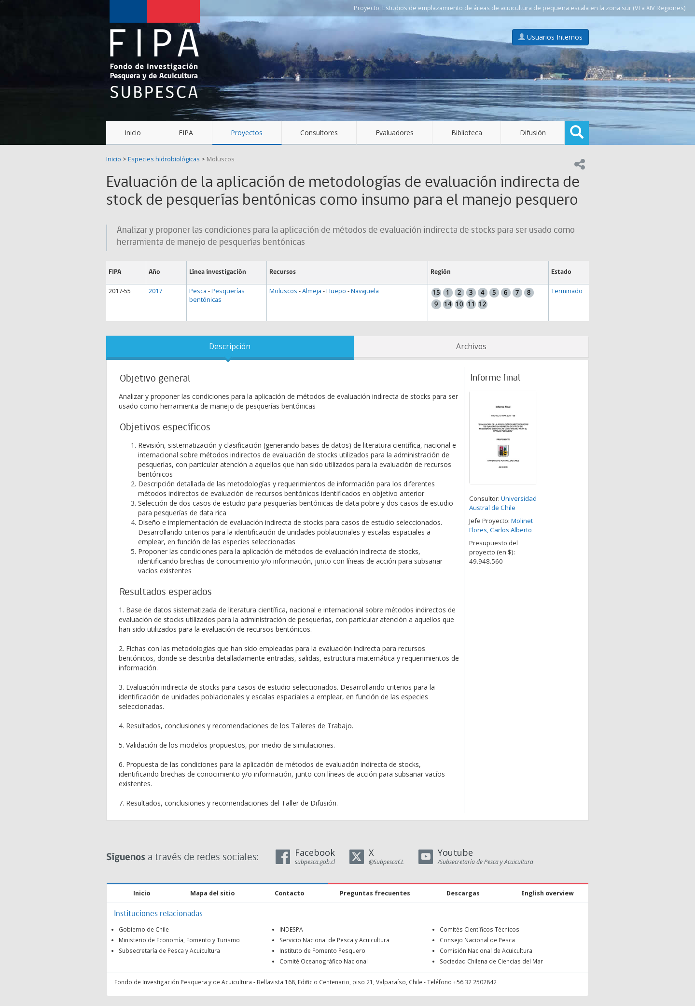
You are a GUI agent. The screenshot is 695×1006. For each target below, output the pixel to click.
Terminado (567, 291)
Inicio (133, 132)
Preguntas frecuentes (375, 893)
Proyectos (247, 132)
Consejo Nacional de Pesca (477, 940)
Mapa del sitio (212, 893)
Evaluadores (394, 132)
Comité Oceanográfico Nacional (323, 961)
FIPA (186, 132)
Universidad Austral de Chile (503, 503)
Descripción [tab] (229, 346)
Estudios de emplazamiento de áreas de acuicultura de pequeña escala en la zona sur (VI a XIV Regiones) (533, 8)
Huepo (336, 291)
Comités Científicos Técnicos (479, 929)
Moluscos (221, 159)
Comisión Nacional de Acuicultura (486, 950)
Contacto (289, 893)
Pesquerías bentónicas (217, 295)
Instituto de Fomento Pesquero (322, 950)
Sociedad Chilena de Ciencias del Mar (491, 961)
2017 (155, 291)
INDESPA (291, 929)
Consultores (319, 132)
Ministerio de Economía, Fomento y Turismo (179, 940)
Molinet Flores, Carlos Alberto (501, 525)
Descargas (463, 893)
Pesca (198, 291)
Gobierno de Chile (144, 929)
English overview (547, 893)
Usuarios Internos (550, 37)
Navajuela (365, 291)
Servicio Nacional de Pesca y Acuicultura (334, 940)
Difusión (533, 132)
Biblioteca (466, 132)
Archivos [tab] (471, 346)
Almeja (311, 291)
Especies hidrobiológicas (164, 159)
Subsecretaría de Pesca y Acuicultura (169, 950)
